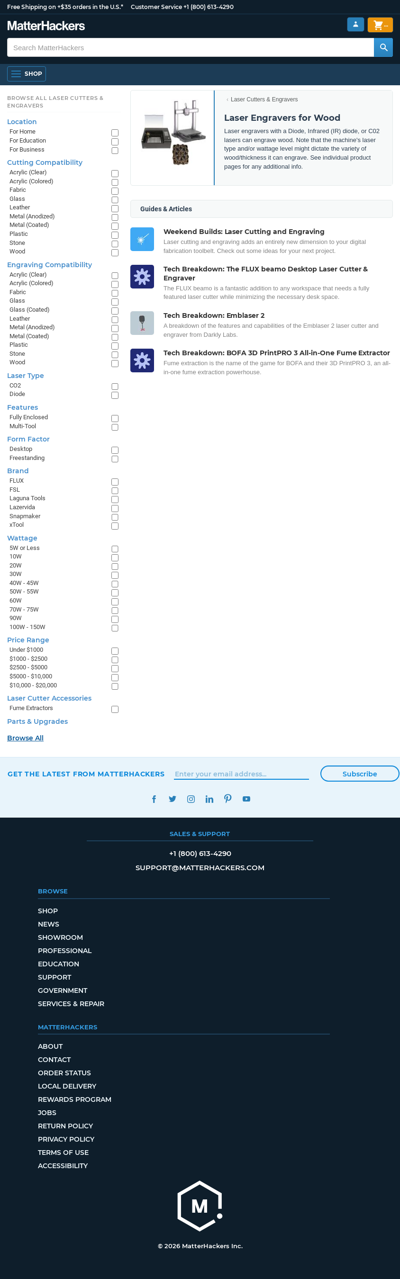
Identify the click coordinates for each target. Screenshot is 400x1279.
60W (15, 600)
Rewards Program (74, 1099)
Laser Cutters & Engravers (264, 99)
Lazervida (22, 507)
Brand (18, 471)
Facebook (153, 799)
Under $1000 (26, 649)
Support (54, 977)
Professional (64, 950)
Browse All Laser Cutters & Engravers (55, 102)
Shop (48, 911)
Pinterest (227, 799)
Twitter (172, 799)
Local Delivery (67, 1086)
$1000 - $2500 (28, 658)
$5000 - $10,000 (30, 676)
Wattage (22, 538)
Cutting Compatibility (44, 162)
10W (15, 556)
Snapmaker (24, 516)
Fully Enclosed (28, 417)
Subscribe (360, 774)
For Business (27, 149)
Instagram (190, 799)
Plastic (18, 233)
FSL (14, 489)
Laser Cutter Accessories (49, 698)
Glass (17, 198)
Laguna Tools (27, 498)
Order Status (64, 1073)
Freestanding (27, 457)
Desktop (20, 448)
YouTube (246, 799)
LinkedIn (209, 799)
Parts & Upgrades (37, 721)
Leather (19, 207)
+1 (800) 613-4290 (208, 6)
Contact (54, 1059)
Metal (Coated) (29, 224)
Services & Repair (71, 1004)
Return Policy (65, 1126)
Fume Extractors (31, 708)
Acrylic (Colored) (31, 181)
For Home (22, 131)
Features (22, 407)
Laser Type (25, 375)
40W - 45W (24, 582)
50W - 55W (24, 591)
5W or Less (24, 547)
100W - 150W (27, 626)
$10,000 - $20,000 (33, 685)
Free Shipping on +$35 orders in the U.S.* (65, 6)
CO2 (15, 385)
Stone (17, 242)
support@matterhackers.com (200, 867)
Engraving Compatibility (49, 265)
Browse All (25, 738)
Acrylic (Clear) (28, 172)
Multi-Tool (22, 426)
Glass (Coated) (29, 309)
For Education (27, 140)
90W (15, 617)
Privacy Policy (66, 1139)
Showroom (60, 937)
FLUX (16, 480)
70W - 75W (24, 609)
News (48, 924)
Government (62, 990)
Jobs (47, 1112)
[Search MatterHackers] (383, 47)
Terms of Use (63, 1152)
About (50, 1046)
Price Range (28, 640)
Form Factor (28, 439)
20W (15, 565)
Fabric (17, 189)
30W (15, 573)
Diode (17, 393)
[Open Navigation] (26, 73)
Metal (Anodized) (32, 216)
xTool (16, 524)
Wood (17, 251)
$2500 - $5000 (28, 667)
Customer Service (156, 6)
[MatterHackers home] (200, 1207)
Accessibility (63, 1166)
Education (58, 964)
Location (22, 121)
